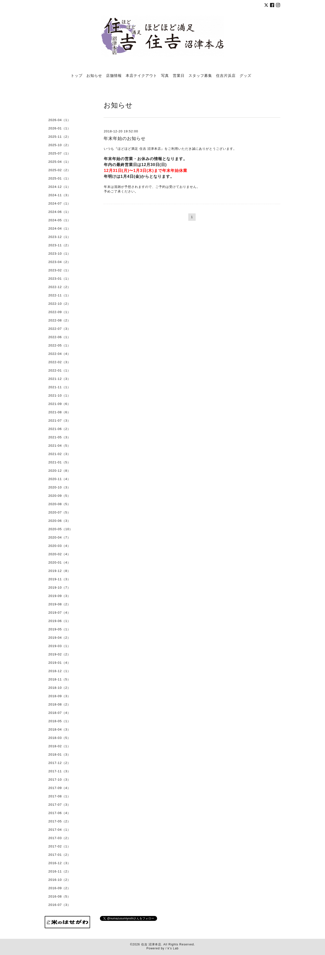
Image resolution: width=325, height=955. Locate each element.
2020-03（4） (59, 546)
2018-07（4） (59, 713)
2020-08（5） (59, 504)
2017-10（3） (59, 779)
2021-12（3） (59, 379)
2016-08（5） (59, 896)
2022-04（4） (59, 354)
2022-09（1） (59, 312)
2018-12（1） (59, 671)
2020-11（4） (59, 479)
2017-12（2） (59, 763)
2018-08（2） (59, 704)
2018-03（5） (59, 738)
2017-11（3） (59, 771)
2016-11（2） (59, 871)
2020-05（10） (60, 529)
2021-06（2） (59, 429)
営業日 (179, 75)
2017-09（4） (59, 788)
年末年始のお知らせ (125, 138)
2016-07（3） (59, 905)
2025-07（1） (59, 153)
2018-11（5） (59, 679)
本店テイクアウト (141, 75)
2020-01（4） (59, 562)
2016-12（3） (59, 863)
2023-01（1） (59, 278)
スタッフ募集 (200, 75)
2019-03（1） (59, 646)
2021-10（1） (59, 395)
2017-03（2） (59, 838)
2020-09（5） (59, 496)
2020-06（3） (59, 521)
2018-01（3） (59, 754)
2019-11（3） (59, 579)
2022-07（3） (59, 329)
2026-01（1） (59, 128)
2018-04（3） (59, 729)
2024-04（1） (59, 228)
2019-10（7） (59, 587)
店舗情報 (114, 75)
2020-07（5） (59, 512)
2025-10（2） (59, 145)
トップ (76, 75)
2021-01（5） (59, 462)
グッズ (245, 75)
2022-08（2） (59, 320)
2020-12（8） (59, 470)
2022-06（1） (59, 337)
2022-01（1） (59, 370)
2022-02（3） (59, 362)
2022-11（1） (59, 295)
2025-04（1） (59, 162)
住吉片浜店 (226, 75)
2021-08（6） (59, 412)
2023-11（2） (59, 245)
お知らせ (94, 75)
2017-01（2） (59, 855)
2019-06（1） (59, 621)
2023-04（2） (59, 262)
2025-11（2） (59, 136)
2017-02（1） (59, 846)
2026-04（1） (59, 120)
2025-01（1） (59, 178)
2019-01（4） (59, 662)
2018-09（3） (59, 696)
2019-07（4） (59, 612)
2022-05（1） (59, 345)
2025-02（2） (59, 170)
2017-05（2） (59, 821)
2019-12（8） (59, 571)
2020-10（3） (59, 487)
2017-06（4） (59, 813)
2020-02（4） (59, 554)
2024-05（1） (59, 220)
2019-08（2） (59, 604)
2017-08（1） (59, 796)
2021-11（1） (59, 387)
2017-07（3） (59, 804)
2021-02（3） (59, 454)
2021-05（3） (59, 437)
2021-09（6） (59, 404)
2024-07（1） (59, 203)
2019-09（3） (59, 596)
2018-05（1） (59, 721)
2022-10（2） (59, 303)
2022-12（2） (59, 287)
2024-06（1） (59, 212)
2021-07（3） (59, 420)
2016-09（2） (59, 888)
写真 (165, 75)
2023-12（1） (59, 237)
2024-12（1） (59, 187)
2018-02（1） (59, 746)
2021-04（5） (59, 445)
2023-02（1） (59, 270)
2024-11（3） (59, 195)
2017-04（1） (59, 829)
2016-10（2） (59, 880)
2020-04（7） (59, 537)
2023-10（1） (59, 253)
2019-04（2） (59, 637)
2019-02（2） (59, 654)
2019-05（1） (59, 629)
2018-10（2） (59, 688)
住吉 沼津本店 (151, 944)
